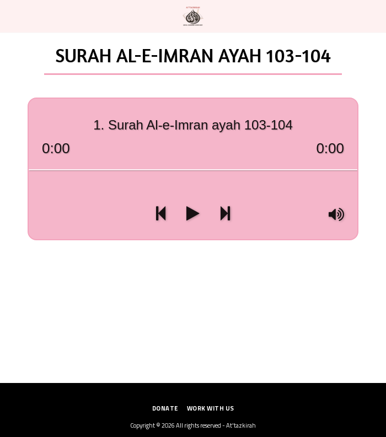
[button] (12, 15)
